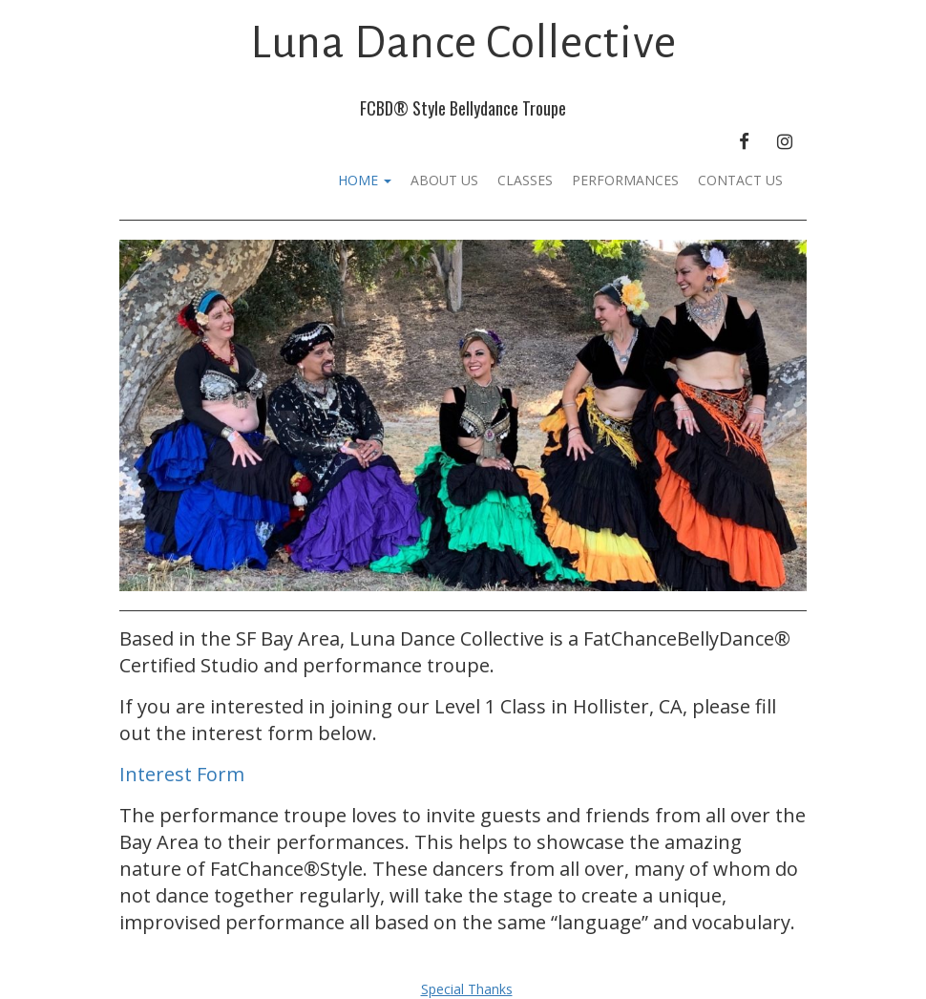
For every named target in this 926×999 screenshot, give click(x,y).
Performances (625, 180)
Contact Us (740, 180)
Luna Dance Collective (463, 42)
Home (364, 180)
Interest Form (181, 774)
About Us (444, 180)
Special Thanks (467, 989)
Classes (525, 180)
